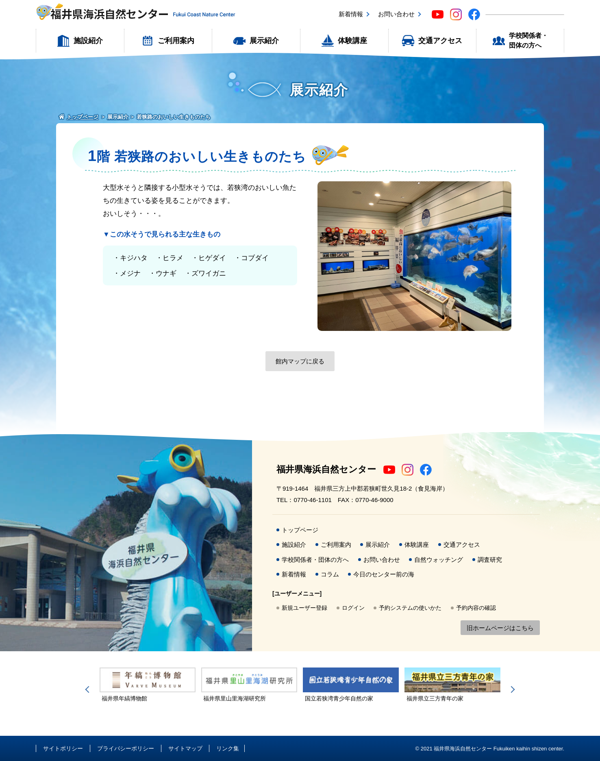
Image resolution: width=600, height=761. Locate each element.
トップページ (300, 529)
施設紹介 (88, 41)
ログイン (353, 607)
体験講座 (352, 41)
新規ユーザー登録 (304, 607)
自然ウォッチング (438, 559)
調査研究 (490, 559)
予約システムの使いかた (410, 607)
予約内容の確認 (476, 607)
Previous (89, 689)
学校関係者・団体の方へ (528, 40)
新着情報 (351, 14)
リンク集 (227, 748)
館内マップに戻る (300, 361)
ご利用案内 (176, 41)
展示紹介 (264, 41)
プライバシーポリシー (125, 748)
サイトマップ (185, 748)
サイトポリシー (63, 748)
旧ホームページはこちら (500, 627)
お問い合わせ (396, 14)
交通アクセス (440, 41)
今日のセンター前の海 (383, 574)
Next (511, 689)
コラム (330, 574)
